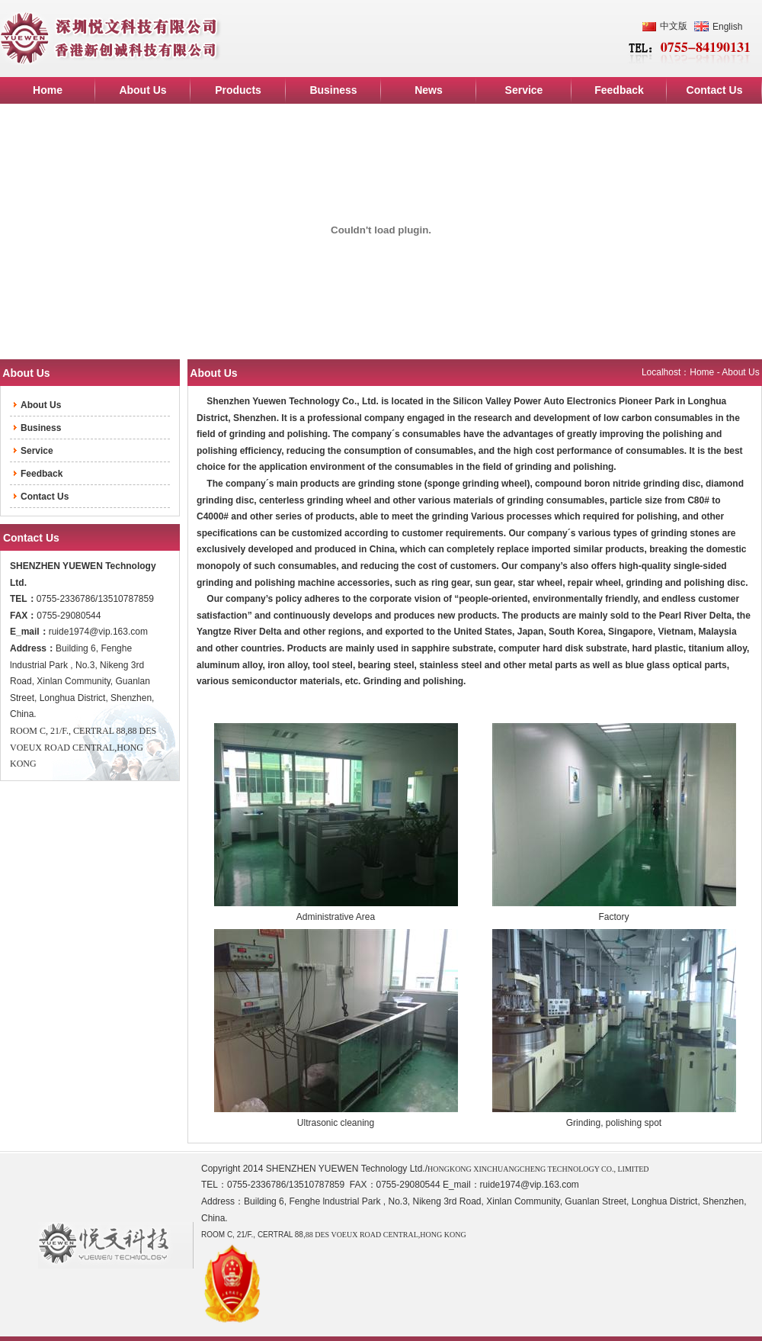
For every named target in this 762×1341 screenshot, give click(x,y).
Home (702, 372)
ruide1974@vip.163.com (98, 631)
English (727, 26)
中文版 (673, 26)
